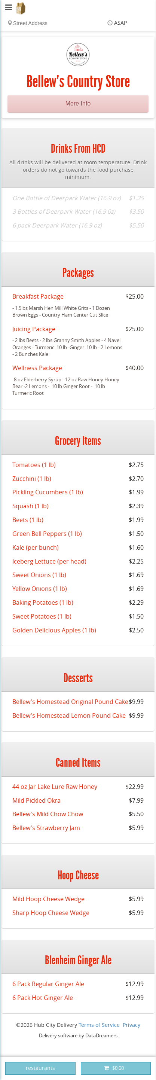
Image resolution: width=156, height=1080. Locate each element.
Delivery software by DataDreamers (78, 1035)
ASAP (120, 23)
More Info (78, 103)
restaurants (40, 1068)
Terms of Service (99, 1025)
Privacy (131, 1025)
